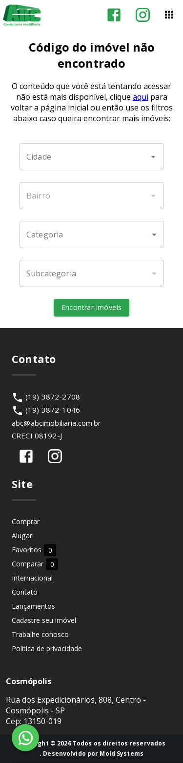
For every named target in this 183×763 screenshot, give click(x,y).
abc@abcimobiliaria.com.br (57, 423)
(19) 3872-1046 (52, 410)
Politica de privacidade (47, 648)
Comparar (35, 563)
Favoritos (34, 549)
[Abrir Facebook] (113, 14)
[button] (91, 234)
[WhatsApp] (25, 737)
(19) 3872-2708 (52, 396)
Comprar (26, 521)
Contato (25, 592)
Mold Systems (121, 753)
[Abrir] (153, 157)
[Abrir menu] (169, 14)
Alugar (22, 535)
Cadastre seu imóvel (44, 620)
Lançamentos (33, 606)
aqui (140, 96)
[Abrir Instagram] (142, 14)
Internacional (32, 577)
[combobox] (91, 156)
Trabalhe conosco (40, 634)
